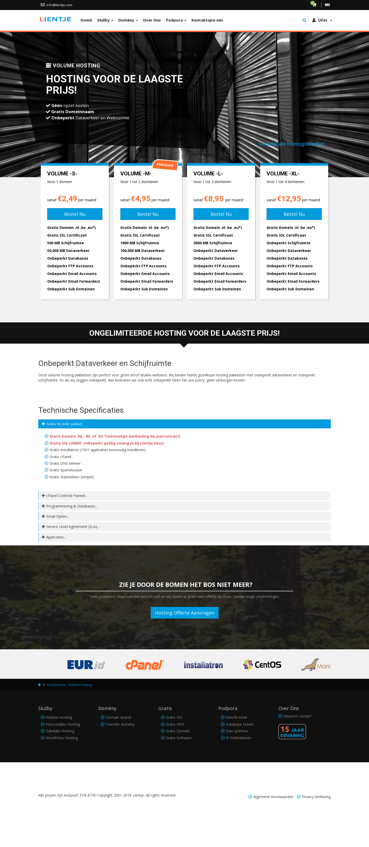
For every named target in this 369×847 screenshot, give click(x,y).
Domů (86, 20)
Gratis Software (179, 737)
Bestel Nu (75, 214)
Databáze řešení (239, 724)
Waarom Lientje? (297, 716)
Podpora (176, 20)
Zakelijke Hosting (60, 730)
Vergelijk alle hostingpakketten (291, 144)
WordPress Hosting (62, 737)
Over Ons (152, 20)
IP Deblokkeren (238, 737)
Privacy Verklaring (316, 796)
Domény (128, 20)
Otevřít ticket (236, 717)
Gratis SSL (174, 717)
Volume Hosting (80, 685)
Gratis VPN (175, 724)
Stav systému (237, 730)
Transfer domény (120, 724)
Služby (105, 20)
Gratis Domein (178, 730)
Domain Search (118, 717)
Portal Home (56, 685)
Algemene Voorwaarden (273, 796)
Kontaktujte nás (207, 20)
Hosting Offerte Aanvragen (184, 613)
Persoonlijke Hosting (63, 724)
